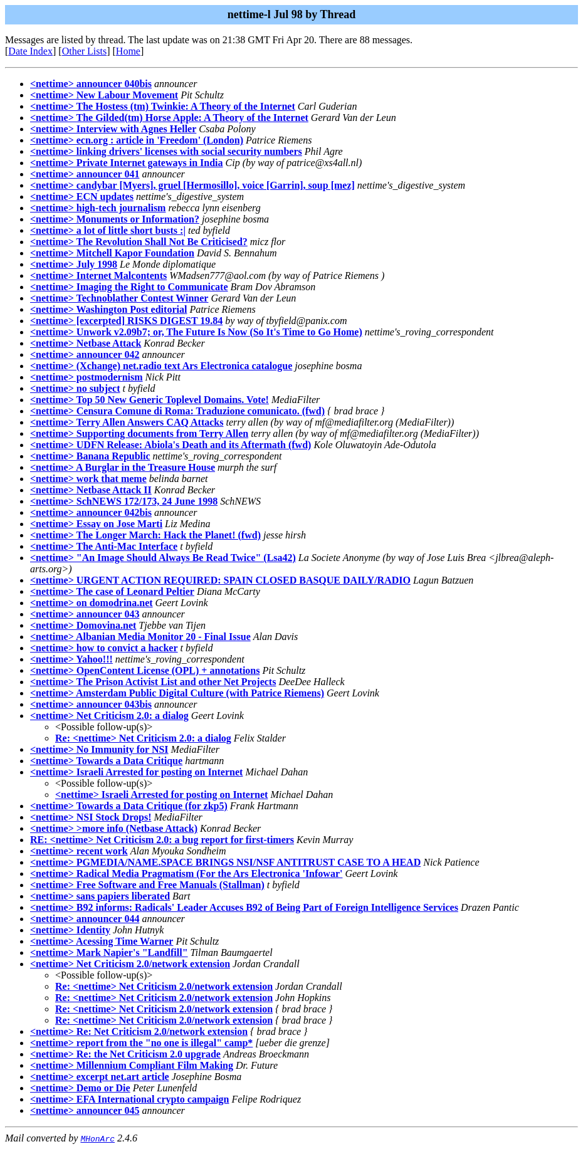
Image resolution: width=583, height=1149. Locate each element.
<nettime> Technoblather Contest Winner (119, 298)
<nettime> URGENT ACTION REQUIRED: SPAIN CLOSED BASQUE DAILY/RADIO (220, 580)
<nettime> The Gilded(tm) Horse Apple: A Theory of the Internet (169, 117)
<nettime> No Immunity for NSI (99, 749)
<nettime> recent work (79, 851)
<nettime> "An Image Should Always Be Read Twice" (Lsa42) (163, 557)
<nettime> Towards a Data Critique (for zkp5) (129, 805)
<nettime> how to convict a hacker (104, 648)
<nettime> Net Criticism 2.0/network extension (130, 963)
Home (128, 51)
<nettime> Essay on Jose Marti (96, 523)
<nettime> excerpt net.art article (99, 1076)
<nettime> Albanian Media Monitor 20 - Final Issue (140, 636)
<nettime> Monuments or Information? (114, 219)
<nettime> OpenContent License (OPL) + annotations (145, 670)
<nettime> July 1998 (73, 264)
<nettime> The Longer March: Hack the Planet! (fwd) (145, 535)
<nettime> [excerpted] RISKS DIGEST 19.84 (126, 320)
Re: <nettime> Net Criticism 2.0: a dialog (143, 738)
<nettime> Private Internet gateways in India (126, 162)
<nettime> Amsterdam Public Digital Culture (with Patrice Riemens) (177, 693)
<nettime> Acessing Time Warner (101, 941)
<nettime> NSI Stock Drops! (91, 817)
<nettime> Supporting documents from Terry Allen (139, 433)
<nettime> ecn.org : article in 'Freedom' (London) (136, 140)
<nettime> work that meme (88, 478)
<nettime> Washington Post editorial (108, 309)
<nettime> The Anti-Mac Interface (103, 546)
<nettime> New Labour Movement (104, 95)
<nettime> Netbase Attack (85, 343)
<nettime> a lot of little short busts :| (108, 230)
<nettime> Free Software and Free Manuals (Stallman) (147, 884)
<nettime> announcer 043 (84, 614)
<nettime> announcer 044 (84, 918)
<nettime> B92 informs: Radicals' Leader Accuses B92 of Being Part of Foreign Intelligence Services (244, 907)
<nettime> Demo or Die (80, 1088)
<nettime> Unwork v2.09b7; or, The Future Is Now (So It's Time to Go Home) (196, 332)
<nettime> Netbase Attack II (91, 490)
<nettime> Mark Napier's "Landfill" (109, 952)
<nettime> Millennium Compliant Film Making (131, 1065)
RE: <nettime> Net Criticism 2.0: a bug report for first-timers (162, 839)
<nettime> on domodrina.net (91, 602)
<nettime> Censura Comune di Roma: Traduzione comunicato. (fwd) (177, 411)
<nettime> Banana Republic (90, 456)
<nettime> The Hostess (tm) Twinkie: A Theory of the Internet (162, 106)
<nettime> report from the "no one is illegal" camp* (141, 1042)
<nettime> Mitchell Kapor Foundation (112, 253)
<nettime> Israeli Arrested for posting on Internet (136, 772)
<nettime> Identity (70, 930)
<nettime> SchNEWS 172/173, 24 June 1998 (124, 501)
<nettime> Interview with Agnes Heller (113, 128)
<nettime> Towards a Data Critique (106, 760)
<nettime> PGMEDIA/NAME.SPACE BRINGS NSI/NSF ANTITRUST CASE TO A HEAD (225, 862)
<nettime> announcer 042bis (91, 512)
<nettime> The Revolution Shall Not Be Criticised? (139, 241)
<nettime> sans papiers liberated (100, 896)
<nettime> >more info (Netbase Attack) (113, 828)
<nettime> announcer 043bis (91, 704)
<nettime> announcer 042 (84, 354)
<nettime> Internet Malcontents (98, 275)
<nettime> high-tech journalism (97, 207)
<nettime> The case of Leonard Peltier (112, 591)
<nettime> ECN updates (82, 196)
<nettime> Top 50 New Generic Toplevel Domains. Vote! (149, 399)
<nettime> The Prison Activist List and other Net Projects (153, 681)
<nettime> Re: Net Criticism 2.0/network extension (139, 1031)
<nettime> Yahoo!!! (71, 659)
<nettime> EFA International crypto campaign (129, 1099)
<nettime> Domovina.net (83, 625)
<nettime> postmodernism (86, 377)
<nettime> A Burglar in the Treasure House (122, 467)
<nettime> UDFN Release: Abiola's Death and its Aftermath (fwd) (170, 444)
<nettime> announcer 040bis (91, 83)
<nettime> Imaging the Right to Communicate (129, 286)
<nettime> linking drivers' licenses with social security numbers (166, 151)
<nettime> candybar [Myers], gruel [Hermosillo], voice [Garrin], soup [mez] (192, 185)
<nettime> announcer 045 (84, 1110)
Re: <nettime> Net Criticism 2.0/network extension (164, 986)
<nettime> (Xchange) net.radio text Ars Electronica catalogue (161, 365)
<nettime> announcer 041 (84, 174)
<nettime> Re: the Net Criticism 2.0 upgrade (125, 1054)
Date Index (30, 51)
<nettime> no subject (75, 388)
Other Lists (84, 51)
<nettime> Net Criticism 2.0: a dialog (109, 715)
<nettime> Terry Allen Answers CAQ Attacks (126, 422)
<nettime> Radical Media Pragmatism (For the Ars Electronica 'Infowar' (186, 873)
